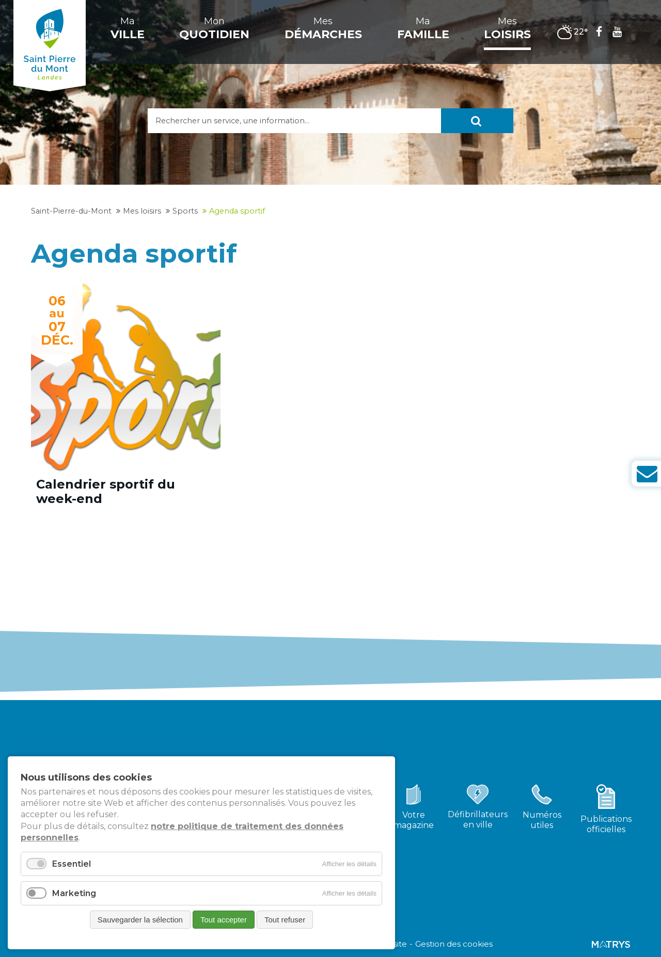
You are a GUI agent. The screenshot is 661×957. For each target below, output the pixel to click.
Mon (214, 28)
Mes (323, 28)
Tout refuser (284, 919)
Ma (128, 28)
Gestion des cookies (454, 944)
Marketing (74, 893)
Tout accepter (223, 919)
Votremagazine (414, 820)
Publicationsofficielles (606, 824)
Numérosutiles (542, 820)
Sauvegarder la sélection (140, 919)
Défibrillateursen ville (478, 819)
